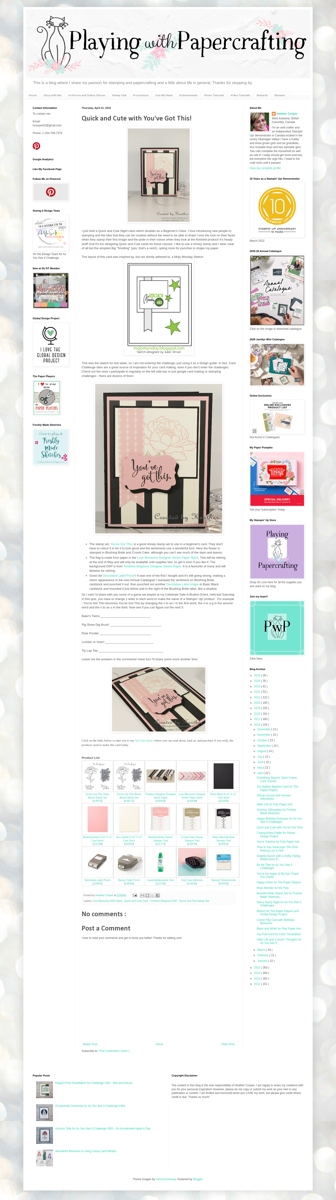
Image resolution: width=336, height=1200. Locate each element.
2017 (257, 719)
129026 (192, 883)
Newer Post (90, 1044)
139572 (129, 801)
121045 (224, 801)
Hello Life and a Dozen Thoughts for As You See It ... (279, 941)
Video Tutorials (240, 95)
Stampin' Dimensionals (223, 880)
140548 (192, 801)
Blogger (198, 1179)
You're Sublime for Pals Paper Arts (278, 841)
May (260, 767)
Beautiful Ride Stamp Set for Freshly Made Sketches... (279, 895)
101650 (129, 844)
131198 (98, 844)
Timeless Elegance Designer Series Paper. (152, 566)
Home (33, 95)
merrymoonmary (166, 1179)
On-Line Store (144, 740)
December (264, 729)
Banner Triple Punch (129, 880)
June (260, 762)
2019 (257, 708)
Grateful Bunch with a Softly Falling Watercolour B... (278, 857)
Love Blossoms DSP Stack (107, 900)
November (264, 734)
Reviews (279, 95)
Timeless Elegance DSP (164, 900)
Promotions (141, 95)
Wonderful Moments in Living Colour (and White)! (85, 1151)
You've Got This (121, 544)
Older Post (227, 1044)
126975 (192, 844)
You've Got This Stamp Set (194, 900)
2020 (257, 702)
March (261, 949)
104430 (224, 883)
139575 (98, 801)
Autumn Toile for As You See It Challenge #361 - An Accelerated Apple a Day (102, 1128)
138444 (161, 801)
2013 (257, 978)
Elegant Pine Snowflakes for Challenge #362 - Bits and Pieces (94, 1083)
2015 (257, 967)
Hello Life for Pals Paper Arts (274, 804)
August (262, 751)
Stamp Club (119, 95)
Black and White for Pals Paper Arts (279, 928)
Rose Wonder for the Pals (273, 888)
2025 (257, 675)
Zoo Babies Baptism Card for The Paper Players (277, 788)
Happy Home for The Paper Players (279, 882)
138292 (129, 883)
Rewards (262, 95)
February (263, 955)
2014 (257, 973)
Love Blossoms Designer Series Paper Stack (167, 557)
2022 (257, 691)
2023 (257, 686)
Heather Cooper (104, 895)
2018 (257, 713)
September (264, 745)
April (260, 773)
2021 (257, 697)
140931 (224, 844)
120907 (98, 883)
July (260, 756)
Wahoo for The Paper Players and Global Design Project (278, 912)
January (262, 960)
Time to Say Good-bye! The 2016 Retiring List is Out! (277, 848)
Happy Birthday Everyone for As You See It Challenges (279, 820)
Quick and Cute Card (136, 900)
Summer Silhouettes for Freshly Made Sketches (276, 811)
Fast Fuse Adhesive (192, 880)
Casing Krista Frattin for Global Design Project (276, 834)
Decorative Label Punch (119, 575)
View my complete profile (265, 168)
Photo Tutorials (214, 95)
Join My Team (164, 95)
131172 (161, 844)
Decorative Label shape (182, 584)
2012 (257, 984)
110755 (161, 883)
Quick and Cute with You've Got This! (280, 827)
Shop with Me (52, 95)
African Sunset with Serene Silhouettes (273, 797)
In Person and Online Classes (86, 95)
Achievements (188, 95)
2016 (257, 724)
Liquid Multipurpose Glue (160, 880)
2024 (257, 680)
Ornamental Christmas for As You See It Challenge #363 (90, 1106)
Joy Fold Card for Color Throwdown (279, 934)
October (262, 740)
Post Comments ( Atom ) (114, 1051)
